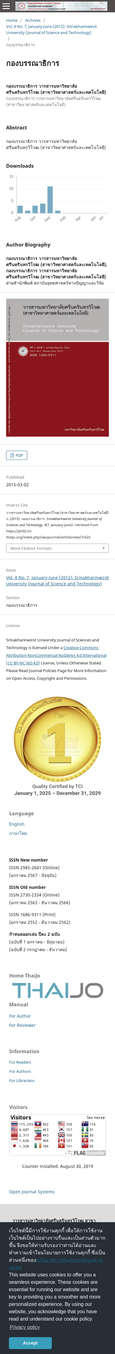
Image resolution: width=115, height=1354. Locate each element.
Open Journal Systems (32, 1192)
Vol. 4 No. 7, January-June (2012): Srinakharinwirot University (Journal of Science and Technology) (51, 29)
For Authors (20, 1071)
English (17, 824)
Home (11, 20)
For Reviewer (22, 1025)
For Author (20, 1016)
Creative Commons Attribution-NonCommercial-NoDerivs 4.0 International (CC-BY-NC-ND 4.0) (56, 655)
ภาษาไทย (18, 833)
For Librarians (21, 1080)
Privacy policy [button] (25, 1327)
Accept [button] (30, 1343)
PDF (19, 455)
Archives (32, 20)
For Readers (20, 1062)
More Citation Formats (31, 548)
